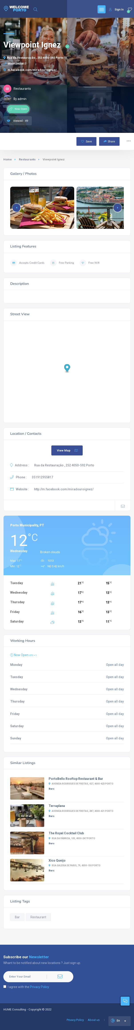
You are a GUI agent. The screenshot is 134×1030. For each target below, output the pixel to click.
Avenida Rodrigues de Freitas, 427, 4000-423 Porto (81, 783)
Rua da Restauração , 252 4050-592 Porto (33, 57)
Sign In (116, 9)
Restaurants (27, 159)
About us (94, 1020)
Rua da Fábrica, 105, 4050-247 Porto (72, 838)
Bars (51, 788)
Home (7, 159)
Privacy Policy (39, 987)
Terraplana (57, 806)
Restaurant (38, 917)
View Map (67, 450)
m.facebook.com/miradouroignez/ (30, 70)
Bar (17, 917)
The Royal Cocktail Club (66, 833)
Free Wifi (90, 262)
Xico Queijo (57, 860)
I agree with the (26, 987)
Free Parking (62, 262)
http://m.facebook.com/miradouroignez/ (64, 489)
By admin (14, 99)
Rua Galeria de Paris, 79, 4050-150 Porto (74, 865)
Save (86, 141)
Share (109, 141)
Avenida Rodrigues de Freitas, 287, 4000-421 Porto (81, 811)
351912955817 (14, 63)
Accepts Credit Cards (27, 262)
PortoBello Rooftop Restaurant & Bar (76, 778)
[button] (118, 208)
